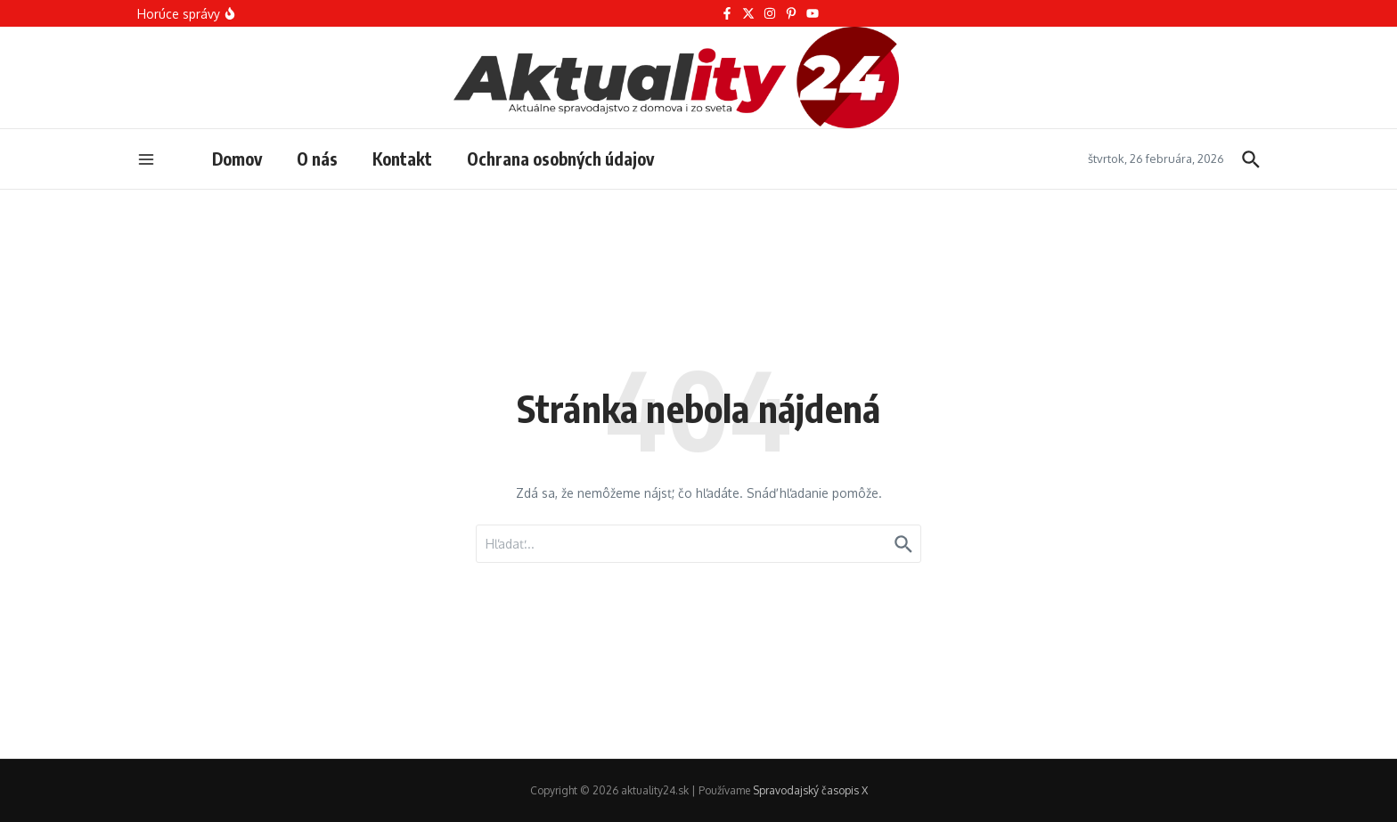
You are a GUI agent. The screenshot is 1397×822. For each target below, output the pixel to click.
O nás (317, 158)
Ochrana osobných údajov (560, 158)
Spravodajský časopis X (810, 790)
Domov (237, 158)
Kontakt (402, 158)
